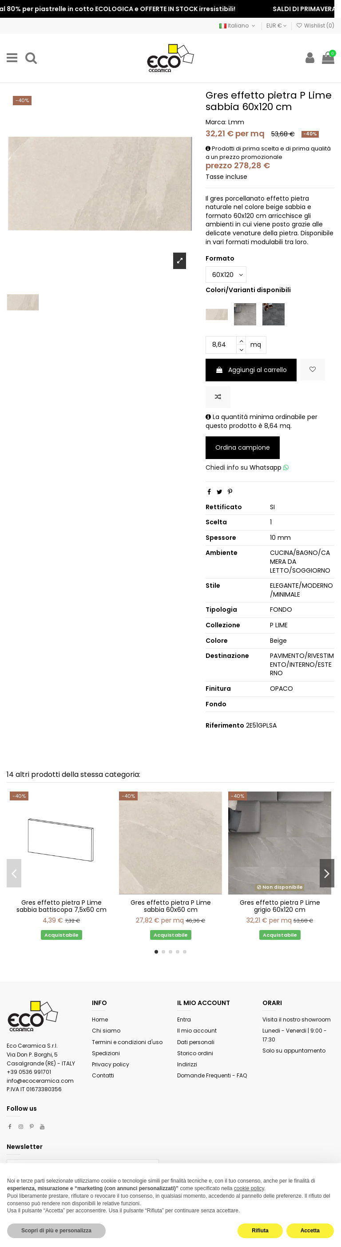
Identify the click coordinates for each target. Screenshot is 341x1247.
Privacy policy (110, 1064)
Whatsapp (269, 467)
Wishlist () (315, 25)
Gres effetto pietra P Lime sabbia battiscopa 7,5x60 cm (61, 906)
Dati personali (195, 1042)
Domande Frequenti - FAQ (212, 1075)
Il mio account (197, 1030)
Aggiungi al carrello (251, 369)
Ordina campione (242, 447)
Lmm (236, 122)
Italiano (238, 25)
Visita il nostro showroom (296, 1019)
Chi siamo (106, 1030)
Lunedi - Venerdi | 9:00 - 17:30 (294, 1035)
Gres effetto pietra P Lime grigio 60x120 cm (280, 906)
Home (100, 1019)
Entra (184, 1019)
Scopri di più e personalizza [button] (56, 1230)
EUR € (276, 25)
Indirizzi (187, 1064)
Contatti (103, 1075)
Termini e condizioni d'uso (127, 1042)
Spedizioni (106, 1053)
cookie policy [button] (249, 1188)
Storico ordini (195, 1053)
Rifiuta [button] (260, 1230)
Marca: (216, 122)
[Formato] (226, 274)
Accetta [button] (310, 1230)
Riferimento (225, 725)
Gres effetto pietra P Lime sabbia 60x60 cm (171, 906)
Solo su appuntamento (293, 1050)
